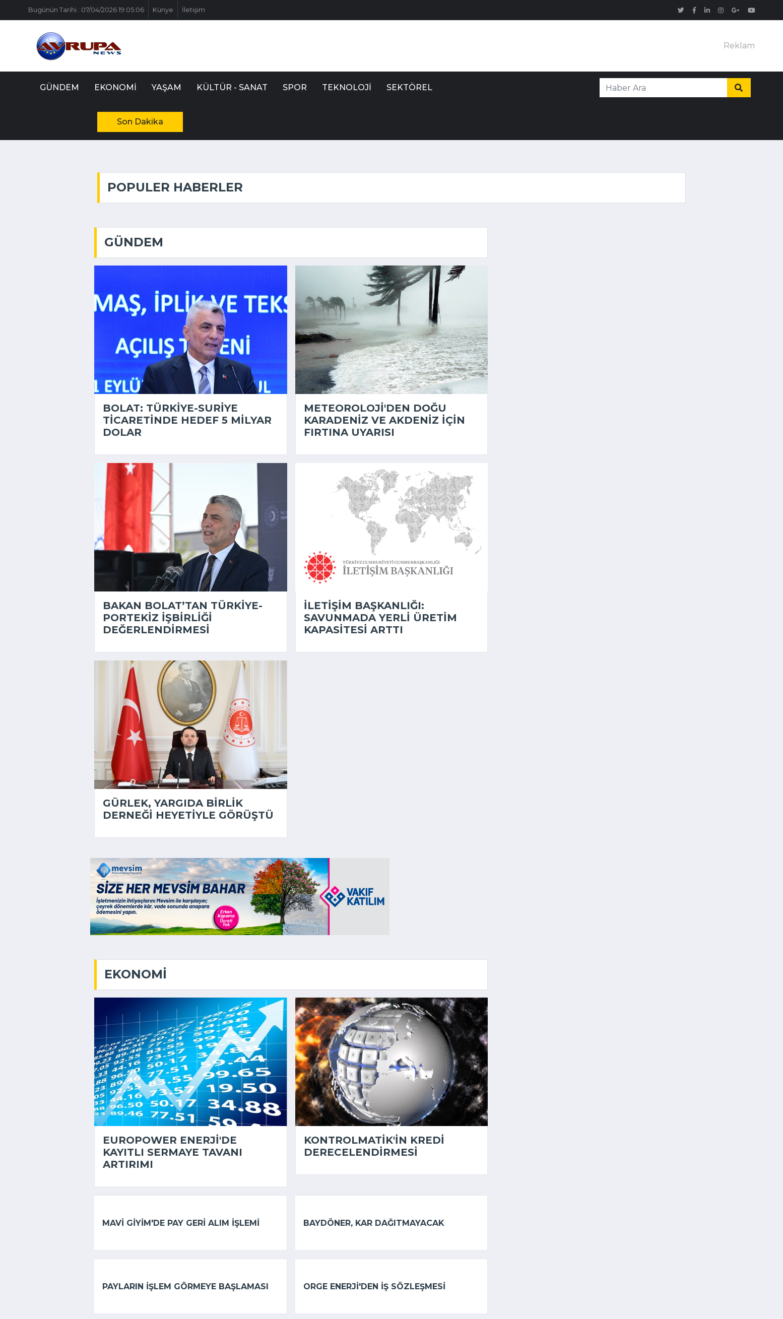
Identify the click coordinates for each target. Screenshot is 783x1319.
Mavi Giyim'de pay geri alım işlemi (180, 1223)
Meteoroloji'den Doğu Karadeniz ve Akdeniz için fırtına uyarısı (384, 420)
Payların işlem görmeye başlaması (185, 1286)
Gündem (59, 87)
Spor (295, 87)
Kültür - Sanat (232, 87)
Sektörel (409, 87)
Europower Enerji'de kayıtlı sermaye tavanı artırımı (172, 1152)
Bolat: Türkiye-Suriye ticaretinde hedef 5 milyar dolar (187, 420)
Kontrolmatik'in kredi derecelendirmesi (374, 1146)
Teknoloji (346, 87)
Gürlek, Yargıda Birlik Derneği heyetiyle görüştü (188, 809)
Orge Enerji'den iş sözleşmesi (374, 1286)
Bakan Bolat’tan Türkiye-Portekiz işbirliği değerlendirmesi (183, 618)
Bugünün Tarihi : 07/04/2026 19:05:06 (86, 10)
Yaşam (166, 87)
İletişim (193, 10)
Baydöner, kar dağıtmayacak (373, 1223)
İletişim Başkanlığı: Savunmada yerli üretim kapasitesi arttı (380, 618)
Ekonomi (115, 87)
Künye (163, 10)
